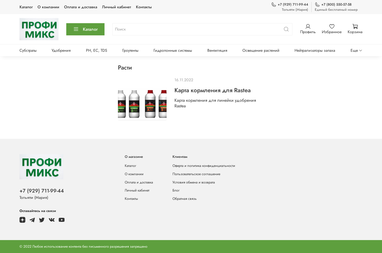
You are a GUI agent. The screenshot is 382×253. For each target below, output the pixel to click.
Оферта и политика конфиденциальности (203, 165)
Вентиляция (217, 50)
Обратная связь (184, 198)
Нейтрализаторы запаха (315, 50)
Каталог (26, 7)
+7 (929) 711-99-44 (289, 4)
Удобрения (61, 50)
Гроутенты (130, 50)
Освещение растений (260, 50)
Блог (176, 190)
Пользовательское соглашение (196, 174)
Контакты (144, 7)
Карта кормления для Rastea (212, 90)
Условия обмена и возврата (193, 182)
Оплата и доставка (80, 7)
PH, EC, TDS (96, 50)
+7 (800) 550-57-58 (333, 4)
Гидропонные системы (172, 50)
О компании (48, 7)
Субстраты (28, 50)
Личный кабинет (116, 7)
